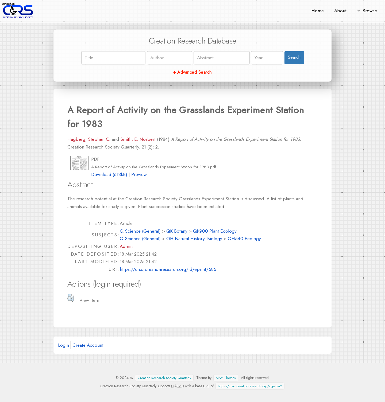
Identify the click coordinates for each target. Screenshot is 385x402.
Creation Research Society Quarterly (164, 377)
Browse (370, 10)
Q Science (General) (140, 231)
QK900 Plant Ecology (215, 231)
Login (63, 345)
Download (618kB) (109, 174)
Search (294, 57)
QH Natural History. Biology (194, 238)
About (340, 10)
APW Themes (226, 377)
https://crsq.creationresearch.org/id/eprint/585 (168, 269)
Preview (139, 174)
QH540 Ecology (244, 238)
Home (317, 10)
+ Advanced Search (192, 72)
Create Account (87, 345)
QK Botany (176, 231)
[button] (70, 298)
